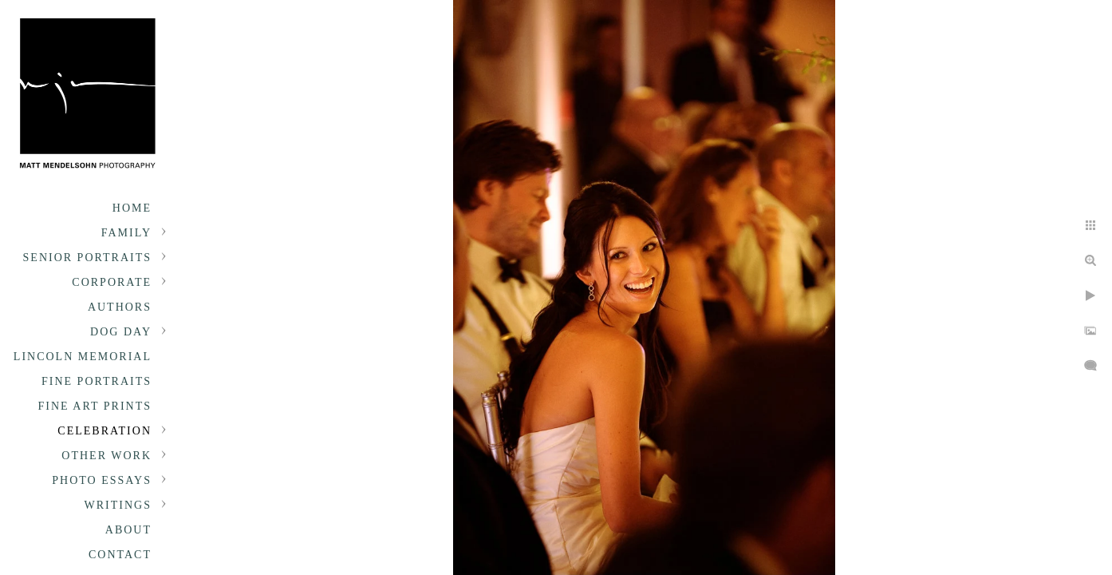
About (128, 530)
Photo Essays (102, 480)
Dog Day (121, 332)
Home (132, 208)
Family (126, 233)
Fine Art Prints (95, 406)
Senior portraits (87, 258)
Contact (120, 555)
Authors (120, 307)
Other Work (106, 456)
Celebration (104, 431)
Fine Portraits (96, 381)
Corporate (112, 282)
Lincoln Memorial (83, 357)
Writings (118, 505)
